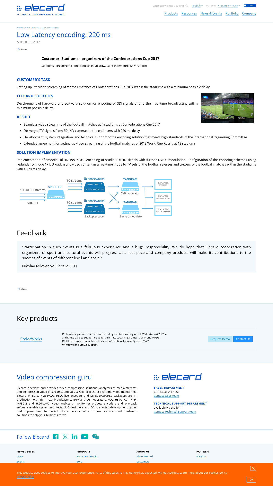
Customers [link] (142, 461)
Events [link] (21, 461)
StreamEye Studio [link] (87, 456)
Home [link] (20, 27)
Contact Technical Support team (175, 411)
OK (251, 479)
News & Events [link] (211, 13)
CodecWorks (31, 338)
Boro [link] (79, 461)
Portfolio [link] (232, 13)
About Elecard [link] (32, 27)
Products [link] (171, 13)
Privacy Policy (25, 476)
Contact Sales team (166, 395)
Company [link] (249, 13)
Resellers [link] (201, 456)
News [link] (20, 456)
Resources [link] (189, 13)
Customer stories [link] (50, 27)
